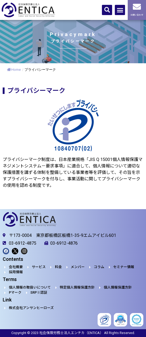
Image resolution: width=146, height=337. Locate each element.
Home (14, 70)
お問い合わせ (136, 15)
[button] (107, 10)
